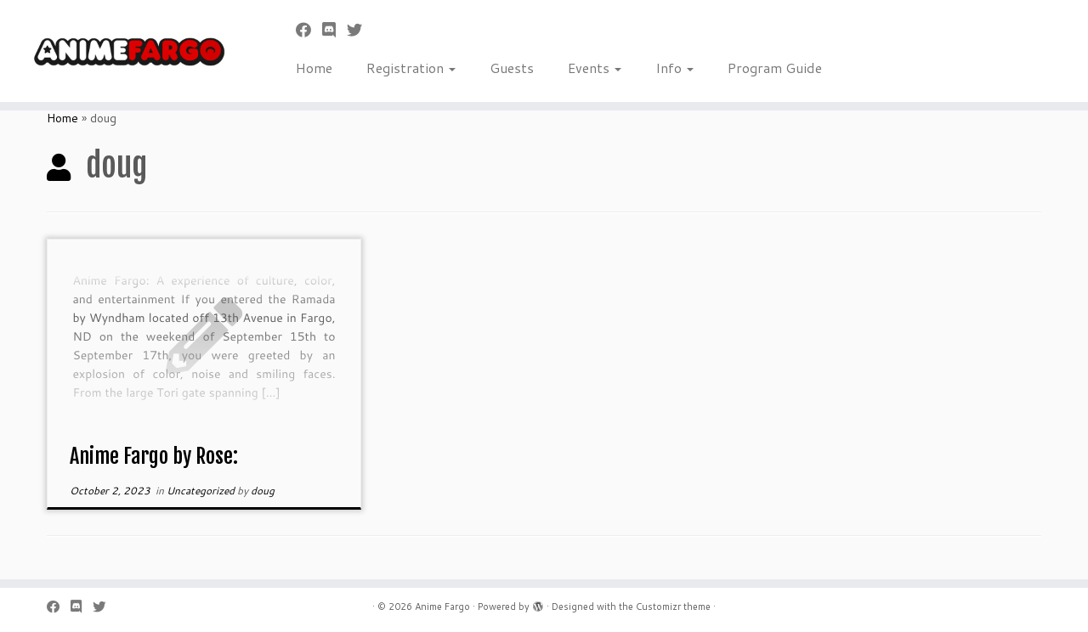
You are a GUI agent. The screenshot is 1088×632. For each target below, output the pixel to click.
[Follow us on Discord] (334, 30)
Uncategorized (202, 490)
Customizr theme (673, 606)
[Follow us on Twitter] (360, 30)
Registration (411, 67)
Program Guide (775, 67)
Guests (512, 67)
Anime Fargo (442, 606)
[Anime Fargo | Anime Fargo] (125, 50)
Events (594, 67)
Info (674, 67)
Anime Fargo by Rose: (154, 456)
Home (314, 67)
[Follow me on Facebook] (309, 30)
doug (263, 490)
